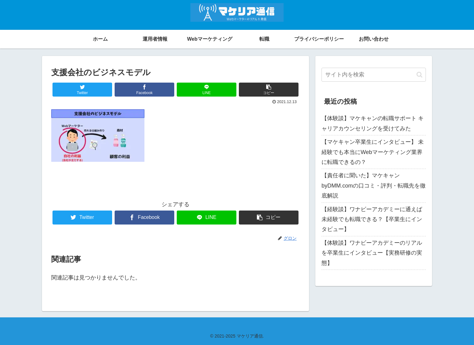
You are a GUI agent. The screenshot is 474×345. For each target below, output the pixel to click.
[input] (373, 75)
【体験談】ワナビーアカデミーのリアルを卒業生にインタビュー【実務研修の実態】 (371, 253)
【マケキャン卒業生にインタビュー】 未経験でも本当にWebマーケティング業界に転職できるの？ (372, 152)
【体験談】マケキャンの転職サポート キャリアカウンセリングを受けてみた (372, 123)
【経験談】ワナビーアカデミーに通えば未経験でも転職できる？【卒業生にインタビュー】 (371, 219)
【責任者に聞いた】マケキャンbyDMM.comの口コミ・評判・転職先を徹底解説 (373, 185)
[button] (419, 74)
